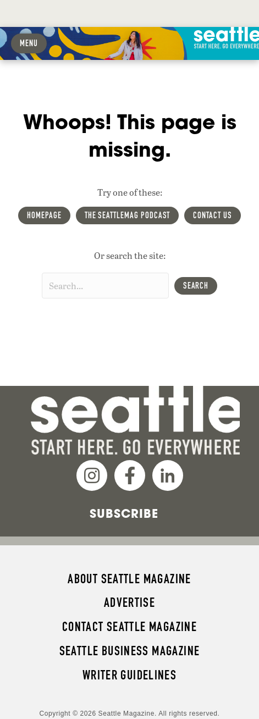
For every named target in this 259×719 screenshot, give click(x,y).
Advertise (129, 602)
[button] (196, 286)
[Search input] (105, 285)
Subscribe (124, 513)
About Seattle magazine (129, 579)
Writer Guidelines (129, 675)
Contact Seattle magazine (129, 626)
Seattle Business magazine (129, 651)
